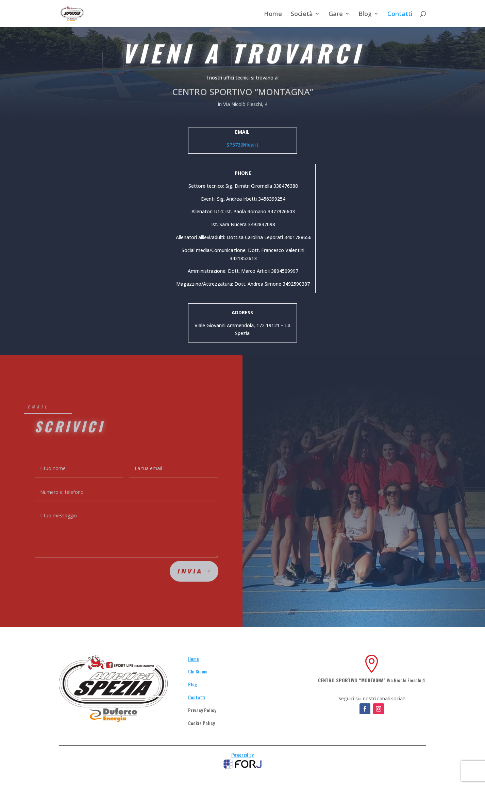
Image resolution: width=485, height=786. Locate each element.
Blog (365, 14)
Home (273, 14)
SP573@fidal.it (242, 144)
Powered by (242, 754)
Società (302, 14)
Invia (190, 578)
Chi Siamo (197, 671)
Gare (336, 14)
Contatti (400, 14)
